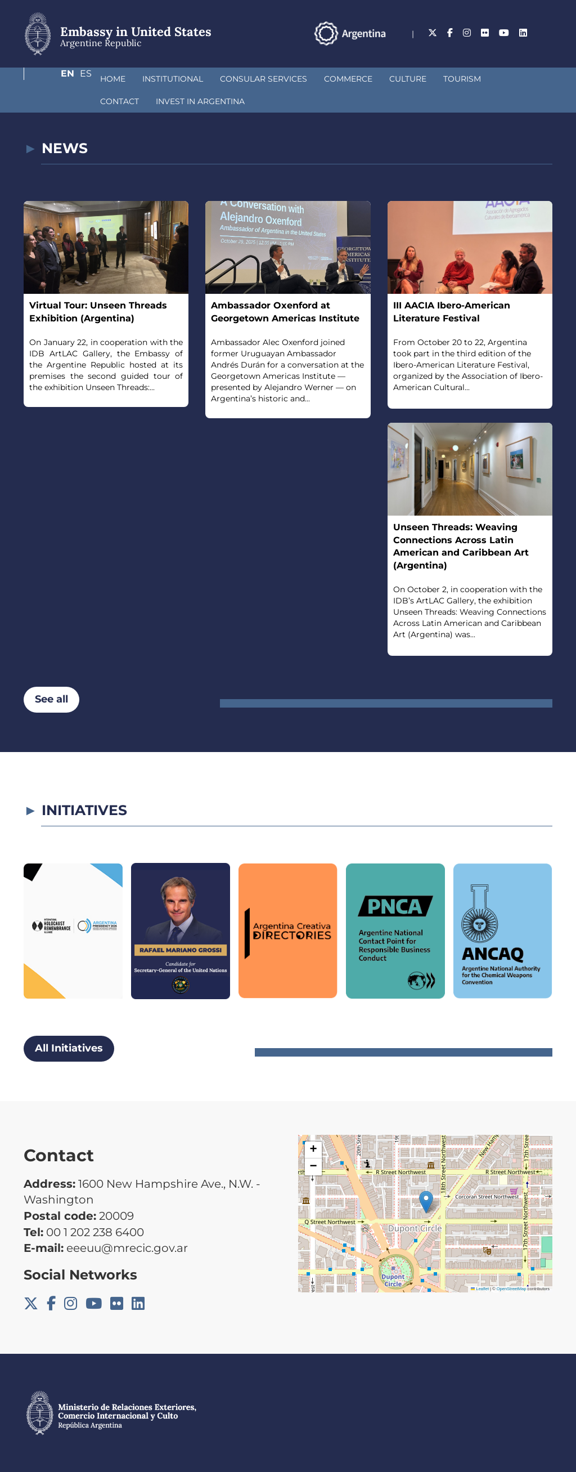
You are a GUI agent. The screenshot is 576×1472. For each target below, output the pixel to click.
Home (53, 79)
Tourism (402, 79)
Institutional (113, 79)
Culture (348, 79)
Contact (457, 79)
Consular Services (204, 79)
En (523, 33)
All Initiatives (69, 1048)
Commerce (288, 79)
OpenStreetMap (511, 1288)
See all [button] (51, 699)
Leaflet (480, 1288)
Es (546, 33)
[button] (426, 1202)
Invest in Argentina (84, 101)
